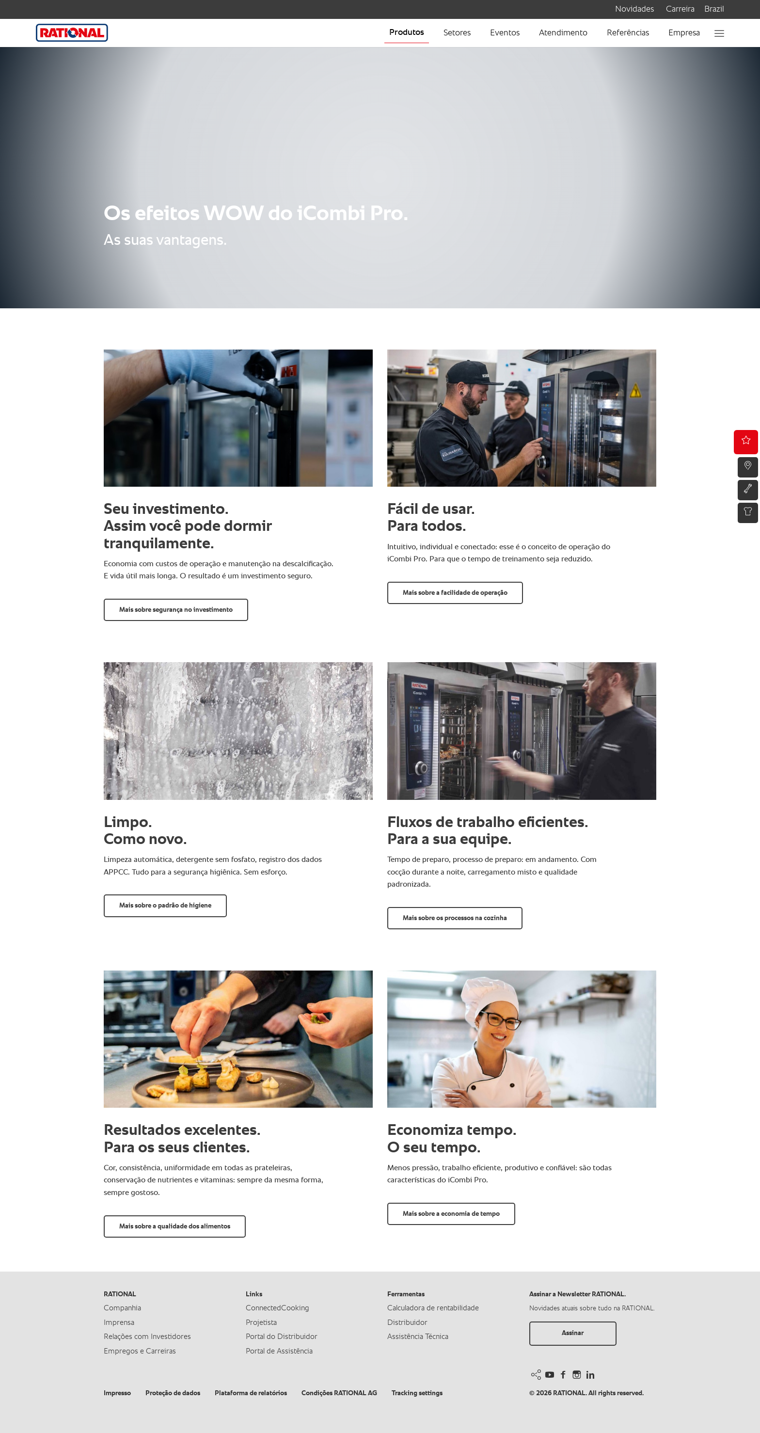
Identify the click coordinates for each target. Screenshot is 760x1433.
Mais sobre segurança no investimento (176, 609)
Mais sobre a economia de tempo (451, 1213)
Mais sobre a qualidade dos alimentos (174, 1226)
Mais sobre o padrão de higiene (165, 905)
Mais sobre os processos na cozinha (455, 918)
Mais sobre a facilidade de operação (455, 592)
